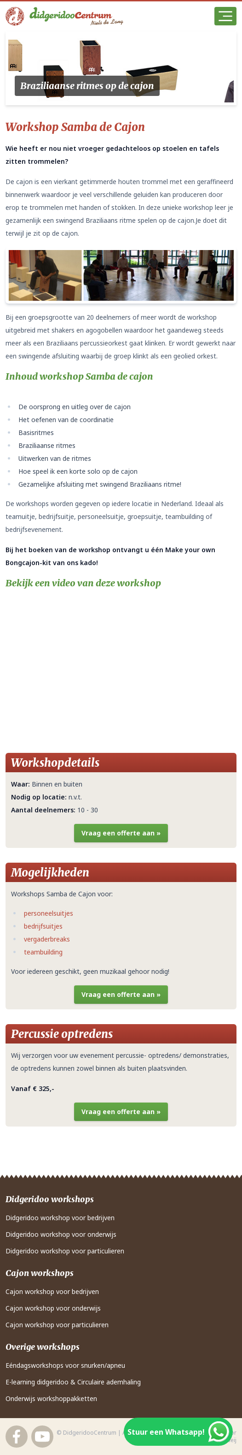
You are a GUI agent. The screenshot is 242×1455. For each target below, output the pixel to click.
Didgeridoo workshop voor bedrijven (60, 1217)
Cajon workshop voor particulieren (57, 1324)
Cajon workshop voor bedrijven (52, 1291)
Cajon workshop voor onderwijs (53, 1308)
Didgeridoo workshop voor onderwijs (61, 1234)
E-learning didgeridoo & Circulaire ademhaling (73, 1381)
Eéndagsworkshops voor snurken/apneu (65, 1365)
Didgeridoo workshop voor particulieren (65, 1250)
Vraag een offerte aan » (121, 833)
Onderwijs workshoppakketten (51, 1398)
